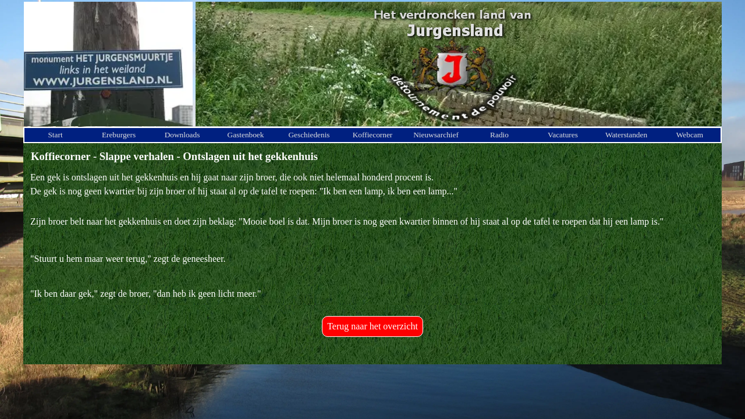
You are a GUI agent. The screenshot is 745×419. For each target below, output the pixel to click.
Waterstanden (626, 134)
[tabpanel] (372, 236)
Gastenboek (246, 134)
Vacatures (563, 134)
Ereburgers (119, 134)
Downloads (182, 134)
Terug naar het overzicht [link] (372, 326)
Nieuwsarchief (436, 134)
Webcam (689, 134)
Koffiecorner (373, 134)
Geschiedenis (308, 134)
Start (55, 134)
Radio (499, 134)
